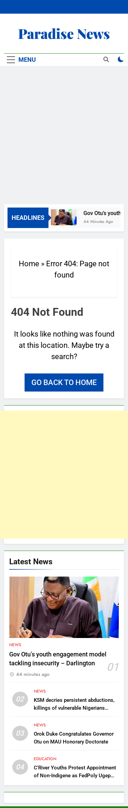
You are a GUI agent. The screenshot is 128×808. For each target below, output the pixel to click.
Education (45, 759)
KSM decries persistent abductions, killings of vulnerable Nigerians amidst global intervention (74, 708)
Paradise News (64, 33)
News (15, 645)
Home (29, 263)
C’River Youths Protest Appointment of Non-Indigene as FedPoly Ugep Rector (75, 775)
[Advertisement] (64, 137)
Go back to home (64, 382)
